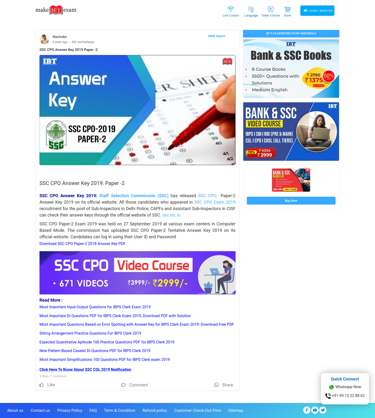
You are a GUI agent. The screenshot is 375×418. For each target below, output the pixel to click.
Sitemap (235, 409)
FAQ (93, 409)
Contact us (40, 409)
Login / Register (317, 11)
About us (15, 409)
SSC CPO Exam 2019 (214, 202)
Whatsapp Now (345, 387)
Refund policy (154, 409)
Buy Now (291, 200)
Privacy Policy (69, 409)
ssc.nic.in (171, 214)
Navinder (60, 37)
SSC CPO (207, 195)
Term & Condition (119, 409)
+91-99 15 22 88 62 (345, 396)
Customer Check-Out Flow (197, 409)
